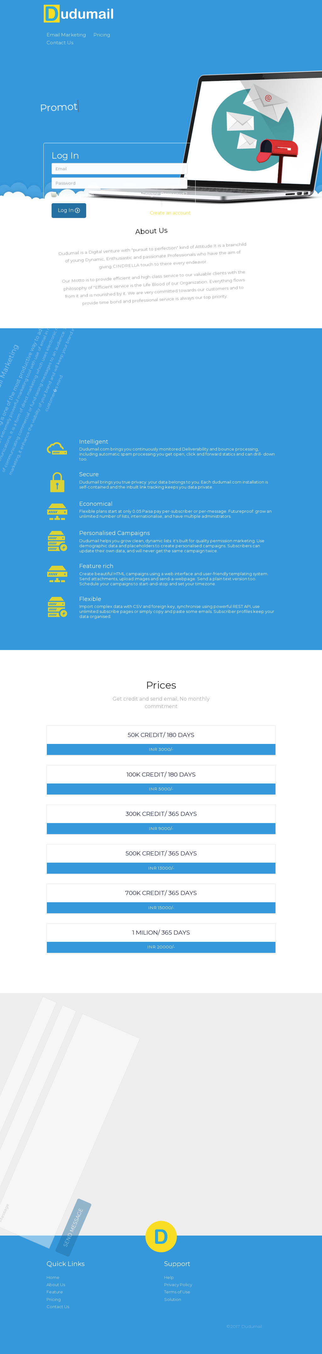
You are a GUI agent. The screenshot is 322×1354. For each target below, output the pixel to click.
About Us (56, 1284)
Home (53, 1277)
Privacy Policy (178, 1284)
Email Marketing (66, 34)
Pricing (101, 34)
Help (169, 1277)
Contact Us (60, 42)
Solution (172, 1299)
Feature (55, 1291)
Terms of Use (177, 1291)
